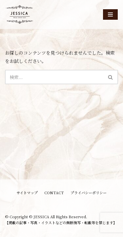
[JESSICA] (19, 14)
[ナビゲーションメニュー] (110, 14)
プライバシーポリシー (89, 192)
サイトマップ (27, 192)
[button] (110, 77)
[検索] (54, 77)
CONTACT (54, 192)
